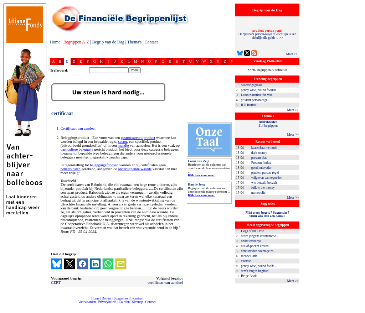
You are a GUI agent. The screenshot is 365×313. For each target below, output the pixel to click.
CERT (56, 282)
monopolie (258, 192)
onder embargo (251, 241)
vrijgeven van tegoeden (266, 177)
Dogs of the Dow (252, 231)
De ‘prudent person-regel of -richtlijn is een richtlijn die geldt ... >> (267, 34)
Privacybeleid (107, 302)
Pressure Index (261, 163)
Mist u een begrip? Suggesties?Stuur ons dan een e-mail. (267, 214)
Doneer (106, 298)
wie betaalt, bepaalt (264, 182)
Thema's (134, 42)
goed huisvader (261, 167)
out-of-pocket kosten (254, 246)
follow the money (263, 187)
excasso (246, 261)
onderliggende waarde (134, 169)
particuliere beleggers (77, 149)
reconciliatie (249, 256)
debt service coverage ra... (258, 251)
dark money (259, 153)
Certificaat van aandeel (78, 128)
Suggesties (121, 298)
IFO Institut (249, 105)
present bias (259, 158)
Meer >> (292, 54)
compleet (53, 305)
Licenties (136, 298)
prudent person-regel (254, 100)
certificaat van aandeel (165, 282)
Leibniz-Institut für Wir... (257, 95)
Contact (151, 42)
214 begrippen (268, 123)
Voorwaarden (87, 302)
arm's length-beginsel (255, 271)
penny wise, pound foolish (258, 90)
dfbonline (358, 311)
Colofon (124, 302)
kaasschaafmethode (264, 148)
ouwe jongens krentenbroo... (260, 236)
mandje (123, 145)
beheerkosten (71, 169)
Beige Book (249, 276)
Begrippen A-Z (76, 42)
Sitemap (137, 302)
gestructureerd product (138, 138)
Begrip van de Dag (108, 42)
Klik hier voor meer (201, 175)
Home (55, 42)
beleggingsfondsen (104, 165)
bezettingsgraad (251, 85)
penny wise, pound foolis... (259, 266)
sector (122, 142)
